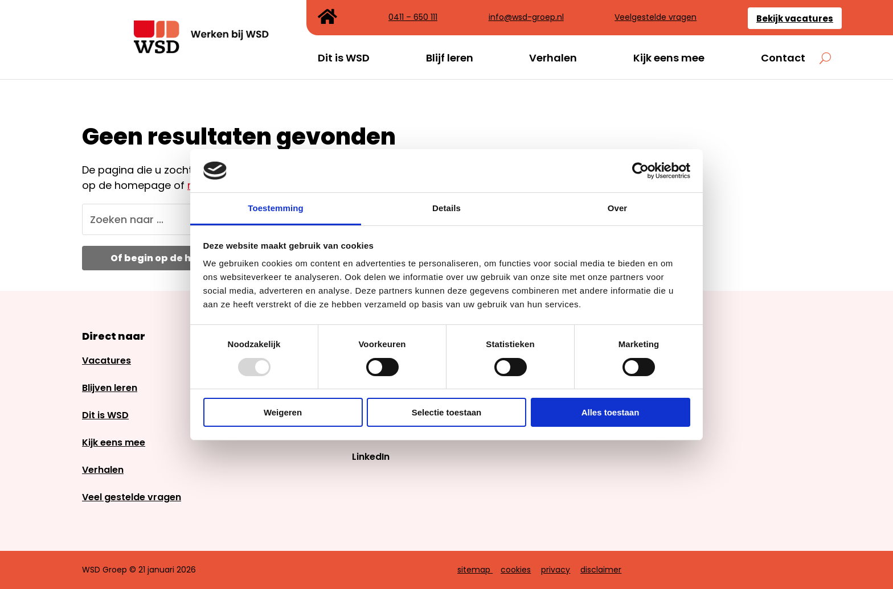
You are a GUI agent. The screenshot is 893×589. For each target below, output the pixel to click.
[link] (202, 50)
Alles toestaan (610, 412)
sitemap (473, 569)
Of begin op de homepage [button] (175, 258)
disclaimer (600, 569)
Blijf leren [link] (449, 58)
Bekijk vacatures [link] (794, 18)
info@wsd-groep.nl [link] (526, 18)
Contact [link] (783, 58)
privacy (555, 569)
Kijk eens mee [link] (668, 58)
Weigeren (283, 412)
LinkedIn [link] (371, 456)
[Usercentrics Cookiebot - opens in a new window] (640, 170)
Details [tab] (446, 208)
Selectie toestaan (447, 412)
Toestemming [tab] (276, 208)
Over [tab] (618, 208)
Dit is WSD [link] (344, 58)
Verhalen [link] (553, 58)
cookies (516, 569)
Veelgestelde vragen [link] (656, 18)
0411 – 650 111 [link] (412, 18)
